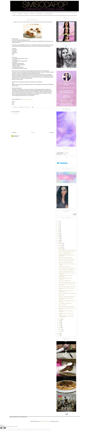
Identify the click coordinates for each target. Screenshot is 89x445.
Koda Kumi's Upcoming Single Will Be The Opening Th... (66, 255)
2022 (59, 223)
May (60, 324)
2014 (59, 236)
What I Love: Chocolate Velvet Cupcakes (65, 260)
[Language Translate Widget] (62, 153)
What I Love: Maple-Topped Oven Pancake (66, 251)
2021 (59, 224)
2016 (59, 233)
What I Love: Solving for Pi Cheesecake (65, 271)
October (60, 247)
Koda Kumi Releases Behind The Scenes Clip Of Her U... (66, 309)
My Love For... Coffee (62, 305)
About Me (19, 13)
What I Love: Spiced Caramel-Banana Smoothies (65, 279)
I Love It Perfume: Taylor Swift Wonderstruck (66, 282)
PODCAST (32, 13)
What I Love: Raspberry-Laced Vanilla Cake (66, 268)
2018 (59, 230)
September (61, 248)
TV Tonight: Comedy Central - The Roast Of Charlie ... (66, 264)
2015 (59, 235)
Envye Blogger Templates (45, 421)
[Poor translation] (4, 428)
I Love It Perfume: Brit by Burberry (64, 303)
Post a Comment (15, 113)
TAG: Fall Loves (61, 295)
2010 (59, 333)
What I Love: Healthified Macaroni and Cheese (67, 293)
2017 (59, 231)
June (60, 322)
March (60, 327)
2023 (59, 221)
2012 (59, 240)
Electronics (39, 13)
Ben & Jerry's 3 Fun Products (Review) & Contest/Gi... (65, 299)
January (60, 331)
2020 (59, 226)
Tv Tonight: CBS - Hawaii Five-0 (64, 266)
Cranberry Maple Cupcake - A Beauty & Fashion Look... (65, 276)
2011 (58, 242)
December (61, 243)
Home (14, 13)
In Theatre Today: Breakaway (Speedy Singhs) (67, 250)
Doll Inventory (49, 13)
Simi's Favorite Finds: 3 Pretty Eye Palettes (66, 259)
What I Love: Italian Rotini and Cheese (65, 262)
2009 (59, 335)
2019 (59, 228)
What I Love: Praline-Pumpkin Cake (65, 257)
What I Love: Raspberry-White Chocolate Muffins (66, 314)
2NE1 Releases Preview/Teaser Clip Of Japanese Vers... (65, 291)
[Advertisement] (33, 123)
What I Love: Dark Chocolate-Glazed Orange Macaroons (66, 284)
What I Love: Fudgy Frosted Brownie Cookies (66, 286)
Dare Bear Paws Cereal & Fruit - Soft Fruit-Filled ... (66, 289)
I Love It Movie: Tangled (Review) (64, 280)
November (61, 245)
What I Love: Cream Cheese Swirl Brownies (66, 296)
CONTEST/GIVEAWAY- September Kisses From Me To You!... (66, 316)
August (60, 319)
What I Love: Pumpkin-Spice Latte (64, 253)
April (60, 326)
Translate (64, 154)
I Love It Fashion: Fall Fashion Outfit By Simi (66, 269)
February (60, 329)
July (59, 320)
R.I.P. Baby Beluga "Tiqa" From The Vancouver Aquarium (66, 273)
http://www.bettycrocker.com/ (27, 99)
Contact (26, 13)
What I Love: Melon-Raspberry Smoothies (66, 306)
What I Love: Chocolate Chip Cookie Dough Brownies (66, 301)
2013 (59, 238)
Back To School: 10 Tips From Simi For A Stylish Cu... (65, 311)
